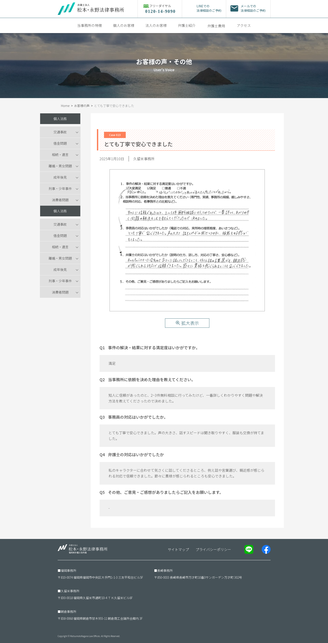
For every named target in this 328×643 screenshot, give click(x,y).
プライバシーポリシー (213, 549)
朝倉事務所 (68, 611)
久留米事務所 (70, 591)
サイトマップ (178, 549)
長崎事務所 (165, 570)
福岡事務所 (68, 570)
